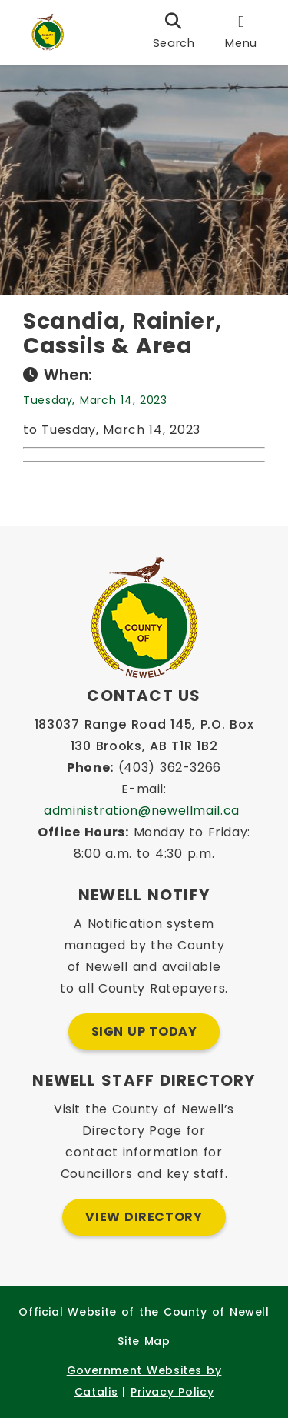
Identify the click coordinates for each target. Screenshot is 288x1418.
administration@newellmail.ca (142, 810)
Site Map (144, 1341)
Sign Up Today (144, 1031)
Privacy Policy (172, 1392)
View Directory (143, 1217)
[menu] (241, 32)
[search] (174, 32)
